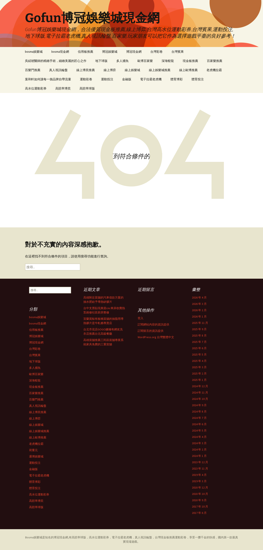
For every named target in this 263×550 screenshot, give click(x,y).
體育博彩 (176, 79)
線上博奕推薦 (85, 70)
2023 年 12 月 (200, 462)
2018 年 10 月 (200, 494)
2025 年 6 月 (199, 348)
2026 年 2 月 (199, 310)
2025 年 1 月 (199, 380)
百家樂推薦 (214, 61)
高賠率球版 (87, 88)
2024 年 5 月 (199, 430)
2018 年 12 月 (200, 487)
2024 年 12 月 (200, 386)
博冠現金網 (134, 52)
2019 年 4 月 (199, 475)
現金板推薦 (190, 61)
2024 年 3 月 (199, 443)
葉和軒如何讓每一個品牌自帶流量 (48, 79)
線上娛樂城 (132, 70)
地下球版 (101, 61)
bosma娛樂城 (34, 52)
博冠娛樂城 (109, 52)
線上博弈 (110, 70)
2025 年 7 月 (199, 342)
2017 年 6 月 (199, 513)
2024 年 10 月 (200, 399)
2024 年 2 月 (199, 449)
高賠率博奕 (63, 88)
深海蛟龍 (168, 61)
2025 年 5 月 (199, 354)
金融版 (126, 79)
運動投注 (107, 79)
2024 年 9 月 (199, 405)
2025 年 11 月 (200, 323)
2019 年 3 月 (199, 481)
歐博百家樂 (145, 61)
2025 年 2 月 (199, 373)
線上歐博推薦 (188, 70)
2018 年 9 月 (199, 500)
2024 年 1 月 (199, 456)
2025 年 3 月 (199, 367)
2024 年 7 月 (199, 418)
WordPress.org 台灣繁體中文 (156, 337)
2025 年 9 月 (199, 329)
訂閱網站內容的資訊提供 (153, 324)
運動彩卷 (86, 79)
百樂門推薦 (32, 70)
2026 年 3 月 (199, 304)
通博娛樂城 (36, 456)
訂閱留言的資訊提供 (150, 331)
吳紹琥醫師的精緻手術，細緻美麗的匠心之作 (55, 61)
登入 (140, 318)
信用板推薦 (85, 52)
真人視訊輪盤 (58, 70)
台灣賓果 (177, 52)
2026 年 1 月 (199, 316)
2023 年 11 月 (200, 468)
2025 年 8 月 (199, 335)
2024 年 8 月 (199, 411)
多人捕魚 (122, 61)
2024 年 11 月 (200, 392)
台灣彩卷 (156, 52)
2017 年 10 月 (200, 506)
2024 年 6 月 (199, 424)
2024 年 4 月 (199, 437)
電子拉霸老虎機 (151, 79)
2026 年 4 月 (199, 297)
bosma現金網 (60, 52)
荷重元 (33, 450)
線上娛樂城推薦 (159, 70)
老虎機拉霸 (214, 70)
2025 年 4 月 (199, 361)
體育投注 (198, 79)
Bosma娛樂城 (33, 537)
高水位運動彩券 (35, 88)
